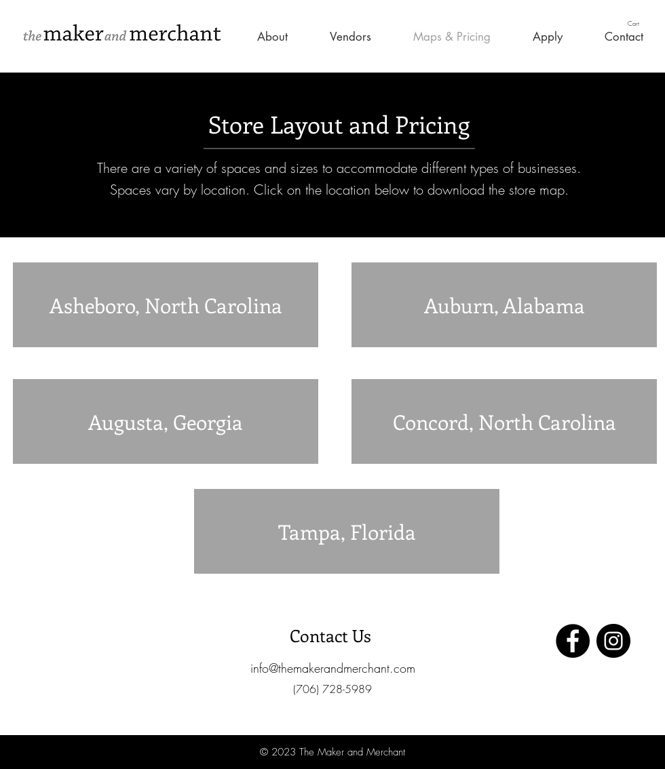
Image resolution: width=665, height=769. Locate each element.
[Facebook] (573, 641)
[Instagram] (613, 641)
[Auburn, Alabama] (504, 304)
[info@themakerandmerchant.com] (332, 668)
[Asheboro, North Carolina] (165, 304)
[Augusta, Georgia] (165, 421)
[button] (639, 23)
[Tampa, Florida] (346, 531)
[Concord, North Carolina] (504, 421)
